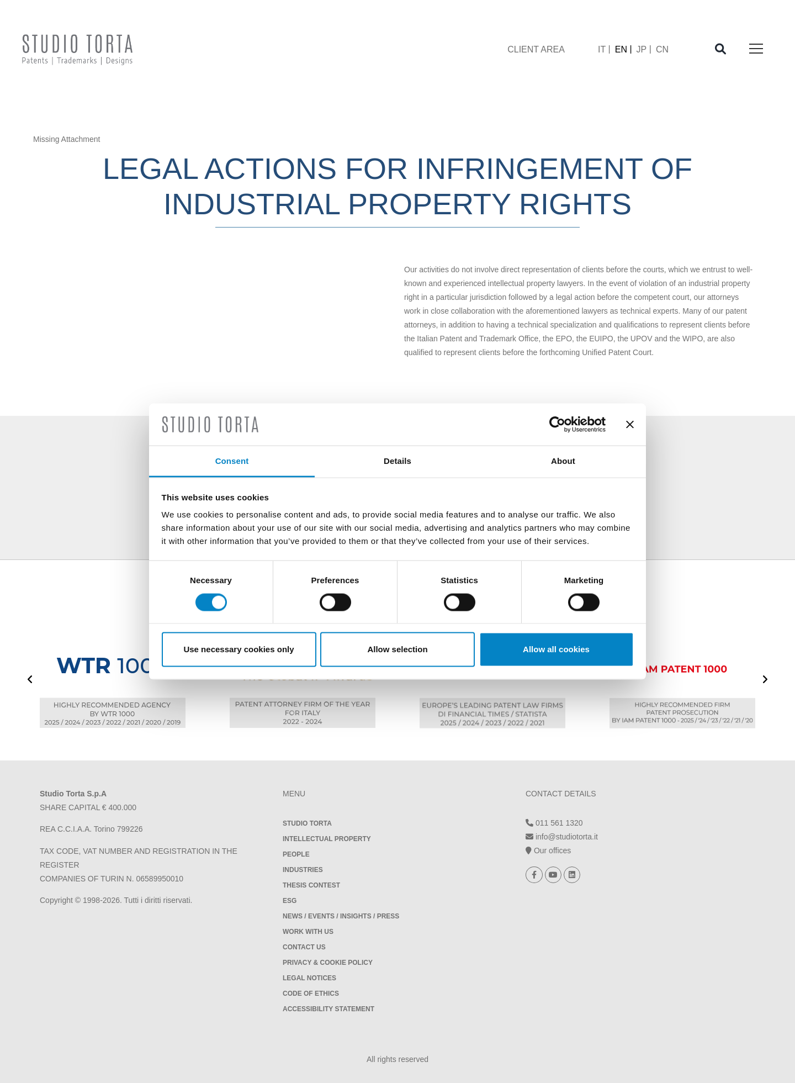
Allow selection (397, 649)
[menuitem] (604, 49)
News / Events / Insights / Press (341, 916)
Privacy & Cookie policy (328, 962)
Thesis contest (311, 885)
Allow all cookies (556, 649)
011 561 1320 (554, 822)
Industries (303, 870)
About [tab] (563, 461)
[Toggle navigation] (756, 49)
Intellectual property (327, 839)
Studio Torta (307, 823)
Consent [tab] (232, 461)
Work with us (308, 932)
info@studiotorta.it (562, 836)
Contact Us (304, 947)
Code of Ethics (311, 993)
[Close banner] (630, 424)
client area (536, 49)
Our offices (548, 850)
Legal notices (309, 978)
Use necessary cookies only (238, 649)
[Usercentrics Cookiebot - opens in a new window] (557, 424)
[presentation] (30, 681)
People (296, 854)
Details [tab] (397, 461)
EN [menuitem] (621, 49)
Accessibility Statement (328, 1009)
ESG (289, 901)
